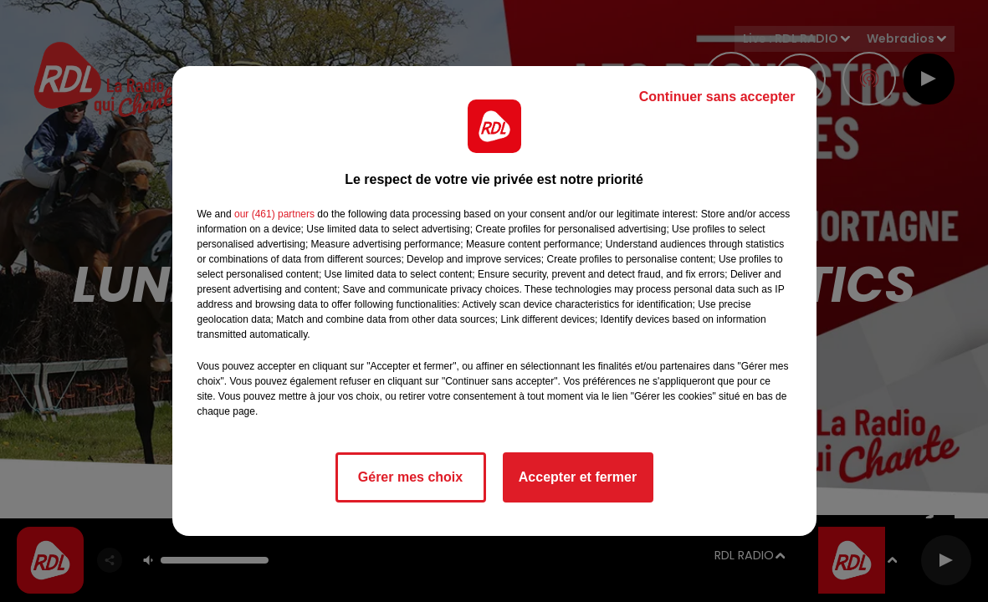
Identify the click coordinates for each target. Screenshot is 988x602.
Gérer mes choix (410, 477)
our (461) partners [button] (274, 214)
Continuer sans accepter (717, 96)
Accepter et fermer (578, 477)
